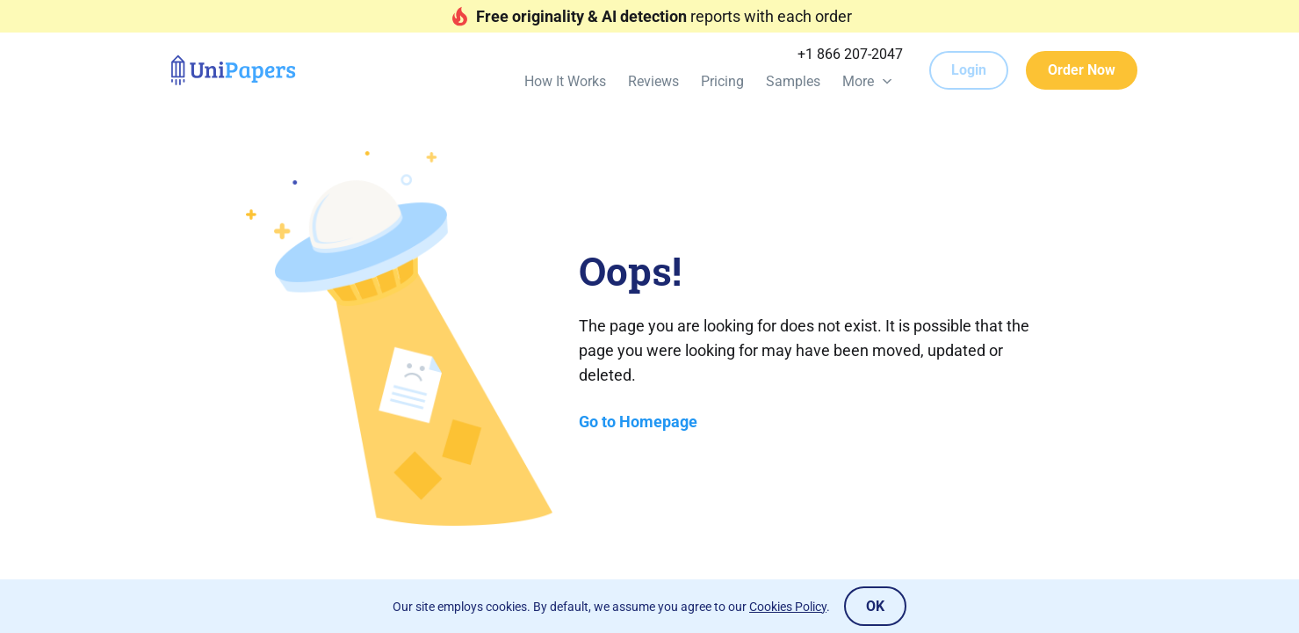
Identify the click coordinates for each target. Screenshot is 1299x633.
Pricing (722, 81)
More (858, 81)
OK (875, 606)
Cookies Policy (787, 607)
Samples (793, 81)
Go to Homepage (638, 421)
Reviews (653, 81)
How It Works (565, 81)
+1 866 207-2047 (850, 54)
